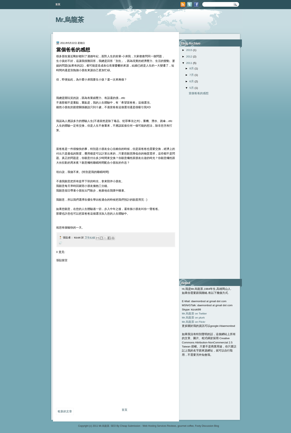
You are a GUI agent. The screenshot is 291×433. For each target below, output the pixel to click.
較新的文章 (65, 411)
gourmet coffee (185, 426)
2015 (189, 50)
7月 (191, 74)
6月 (191, 81)
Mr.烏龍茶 (70, 19)
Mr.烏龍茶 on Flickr (193, 321)
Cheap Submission (130, 426)
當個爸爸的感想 (199, 93)
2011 (189, 63)
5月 (191, 87)
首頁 (57, 4)
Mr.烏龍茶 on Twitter (194, 313)
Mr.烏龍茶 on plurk (193, 317)
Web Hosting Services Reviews (159, 426)
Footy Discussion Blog (207, 426)
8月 (191, 68)
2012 (189, 56)
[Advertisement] (86, 377)
